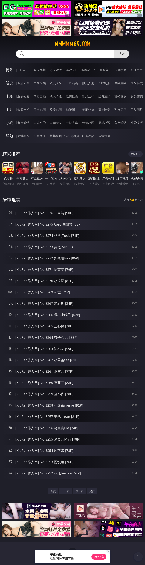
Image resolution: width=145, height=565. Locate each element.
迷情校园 (88, 123)
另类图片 (137, 109)
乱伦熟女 (120, 96)
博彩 (9, 69)
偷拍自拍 (40, 96)
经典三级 (104, 96)
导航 (9, 135)
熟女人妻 (88, 83)
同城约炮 (23, 136)
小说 (9, 122)
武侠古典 (72, 123)
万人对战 (56, 70)
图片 (9, 109)
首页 (53, 491)
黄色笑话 (120, 123)
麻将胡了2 (88, 70)
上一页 (65, 491)
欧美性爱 (72, 96)
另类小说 (104, 123)
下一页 (79, 491)
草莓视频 (56, 136)
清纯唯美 (104, 109)
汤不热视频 (71, 136)
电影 (9, 96)
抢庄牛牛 (137, 70)
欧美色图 (56, 109)
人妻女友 (56, 123)
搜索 (122, 54)
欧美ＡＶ (56, 83)
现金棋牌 (120, 70)
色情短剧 (104, 136)
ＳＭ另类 (137, 83)
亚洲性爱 (23, 96)
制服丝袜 (88, 96)
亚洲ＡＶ (23, 83)
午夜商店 (40, 136)
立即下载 (99, 556)
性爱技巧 (137, 123)
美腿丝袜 (88, 109)
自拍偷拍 (40, 83)
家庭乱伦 (40, 123)
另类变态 (137, 96)
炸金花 (104, 70)
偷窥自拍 (23, 109)
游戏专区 (72, 70)
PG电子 (23, 70)
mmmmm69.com (72, 44)
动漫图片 (72, 109)
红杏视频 (88, 136)
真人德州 (40, 70)
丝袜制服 (104, 83)
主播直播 (120, 83)
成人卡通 (56, 96)
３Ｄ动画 (72, 83)
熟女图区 (120, 109)
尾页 (92, 491)
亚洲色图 (40, 109)
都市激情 (23, 123)
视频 (9, 83)
